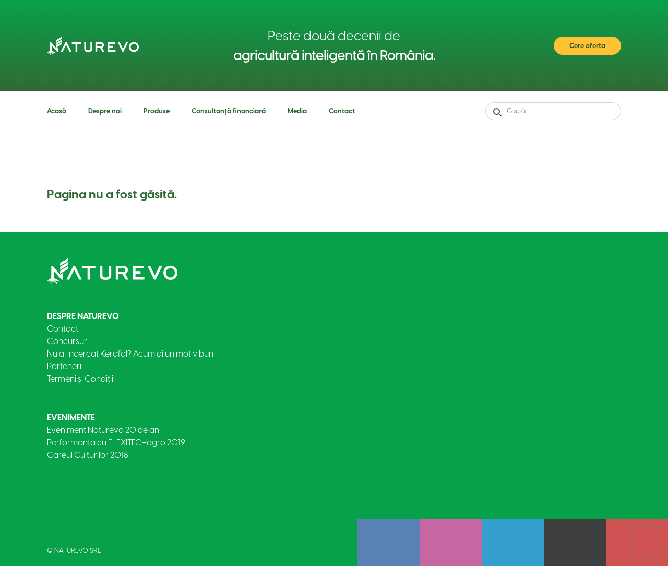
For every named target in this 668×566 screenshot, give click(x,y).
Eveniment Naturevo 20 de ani (104, 430)
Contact (342, 111)
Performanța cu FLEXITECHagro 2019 (116, 442)
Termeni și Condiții (80, 379)
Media (297, 111)
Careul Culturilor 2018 (87, 455)
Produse (157, 111)
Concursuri (68, 341)
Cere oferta (587, 46)
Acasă (56, 111)
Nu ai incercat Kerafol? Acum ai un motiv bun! (131, 354)
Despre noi (105, 111)
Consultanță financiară (229, 111)
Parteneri (64, 366)
